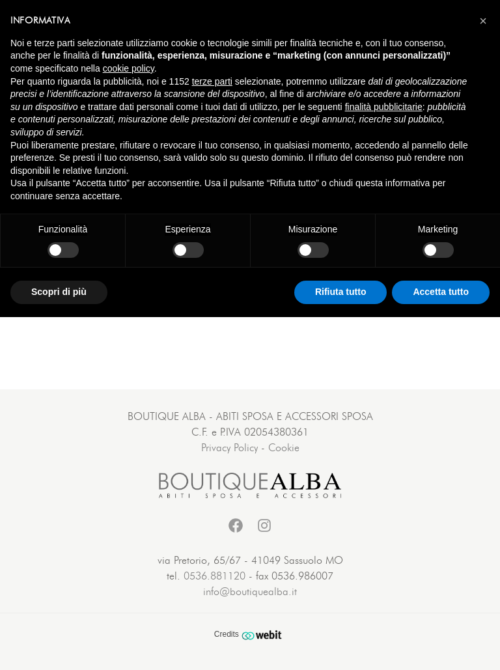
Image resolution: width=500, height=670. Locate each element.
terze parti (212, 81)
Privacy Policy (229, 448)
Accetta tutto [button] (441, 291)
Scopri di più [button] (59, 291)
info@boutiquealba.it (250, 592)
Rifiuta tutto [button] (341, 291)
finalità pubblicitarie (384, 107)
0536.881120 (214, 576)
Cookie (283, 448)
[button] (483, 20)
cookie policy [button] (128, 68)
